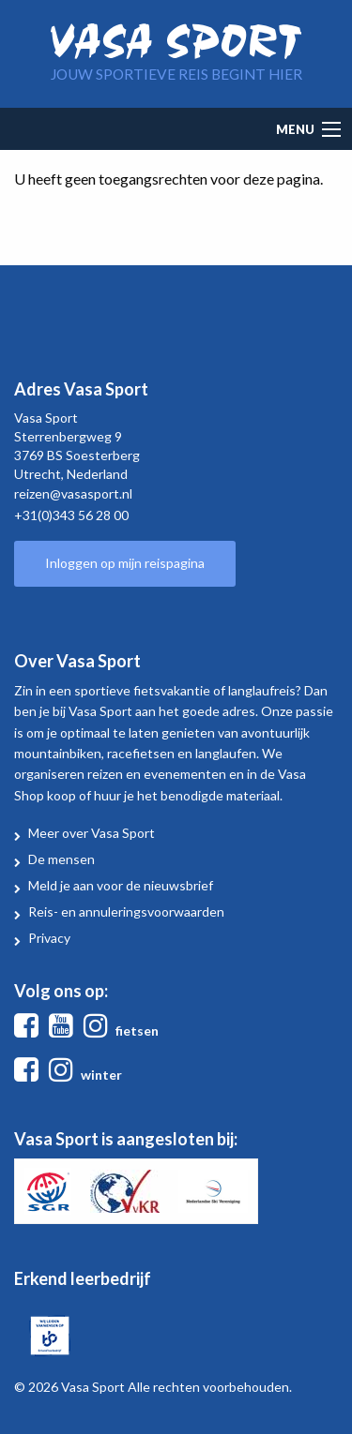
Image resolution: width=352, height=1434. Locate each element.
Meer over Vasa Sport (91, 833)
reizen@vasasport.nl (73, 493)
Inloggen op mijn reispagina (125, 563)
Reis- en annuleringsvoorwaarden (126, 911)
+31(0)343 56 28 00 (71, 515)
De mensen (61, 859)
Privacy (49, 938)
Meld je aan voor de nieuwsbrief (120, 885)
